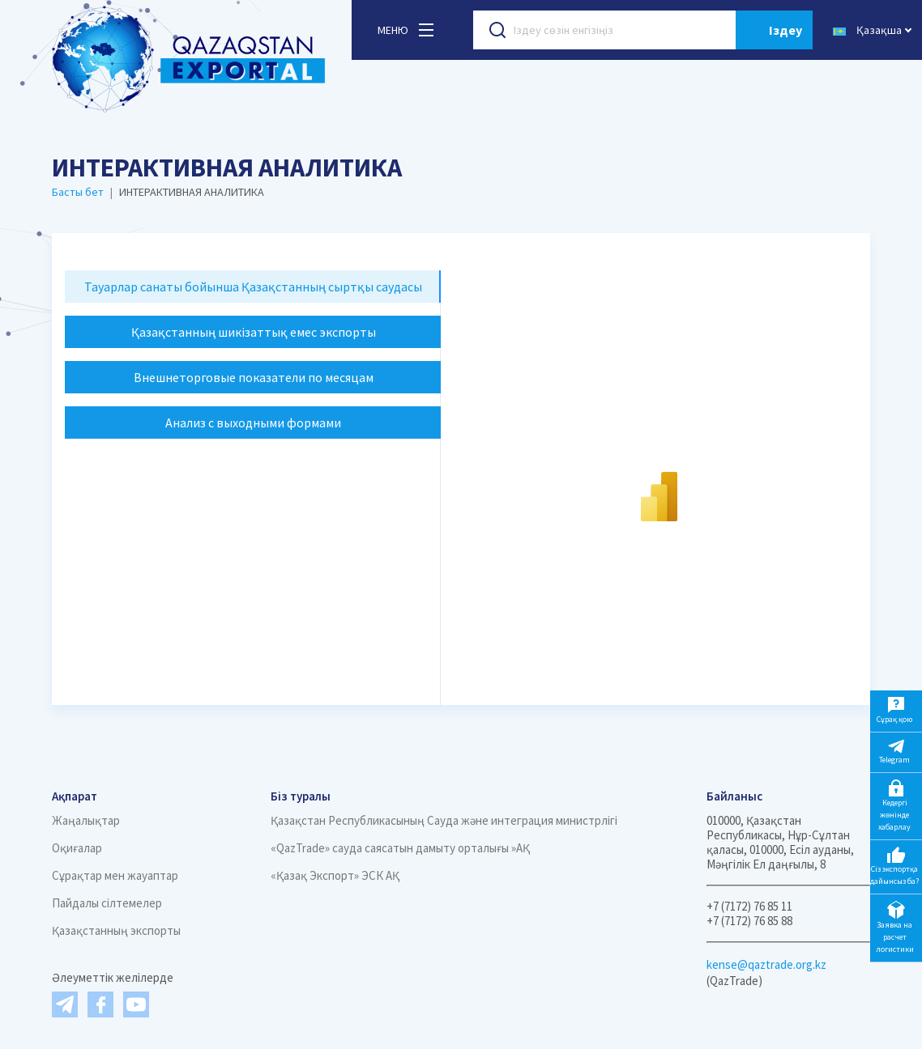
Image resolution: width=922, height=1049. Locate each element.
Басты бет (78, 192)
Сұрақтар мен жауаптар (115, 875)
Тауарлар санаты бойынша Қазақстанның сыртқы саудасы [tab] (253, 286)
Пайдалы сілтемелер (107, 903)
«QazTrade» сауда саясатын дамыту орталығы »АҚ (400, 848)
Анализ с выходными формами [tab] (253, 422)
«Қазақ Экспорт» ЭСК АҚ (335, 875)
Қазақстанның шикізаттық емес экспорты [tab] (253, 332)
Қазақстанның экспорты (116, 930)
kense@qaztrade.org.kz (766, 964)
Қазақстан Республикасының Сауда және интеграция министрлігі (444, 820)
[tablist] (253, 354)
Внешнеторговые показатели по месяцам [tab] (253, 377)
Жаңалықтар (86, 820)
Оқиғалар (77, 848)
